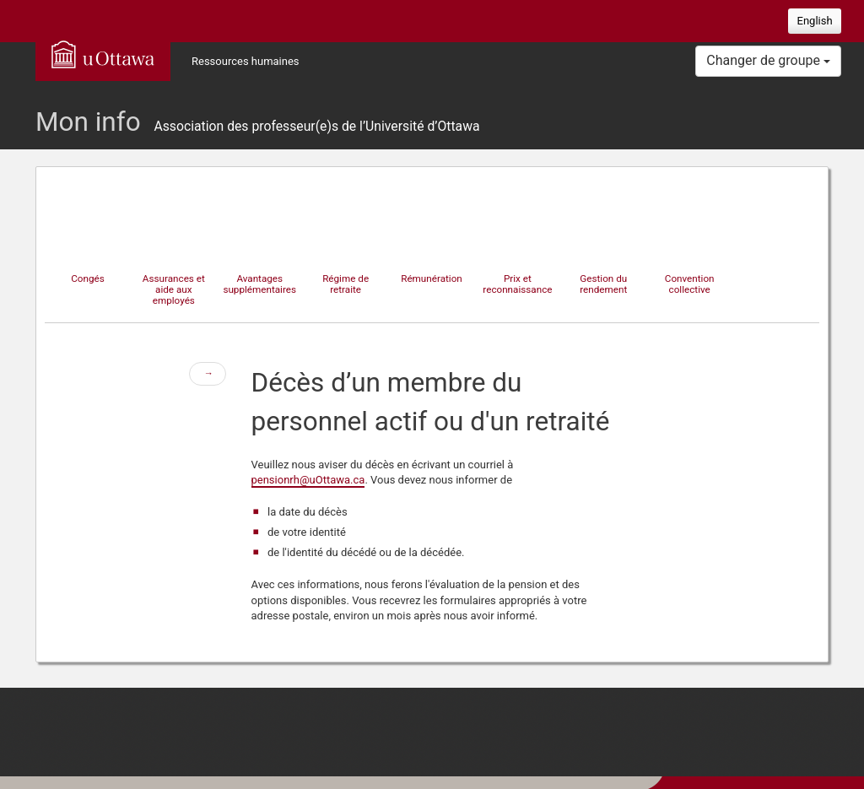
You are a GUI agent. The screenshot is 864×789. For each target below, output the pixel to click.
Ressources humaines (246, 61)
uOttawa (102, 54)
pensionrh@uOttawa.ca (308, 479)
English (815, 20)
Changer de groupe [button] (768, 60)
